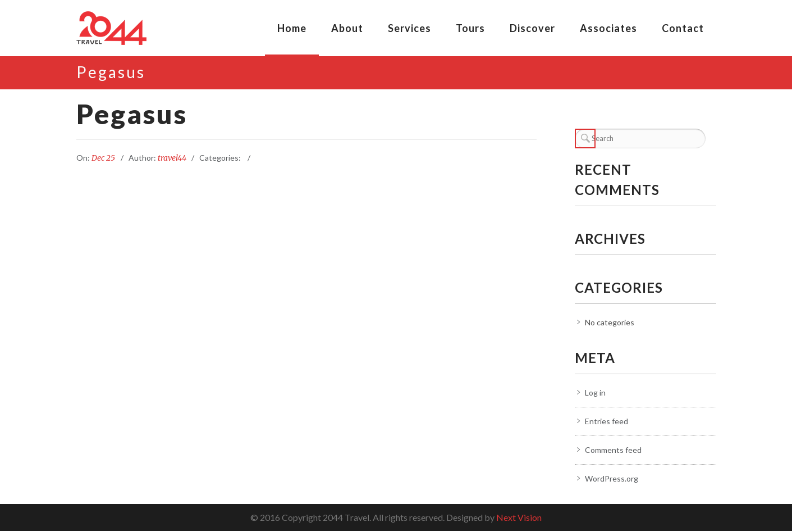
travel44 (172, 158)
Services (409, 28)
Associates (608, 28)
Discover (532, 28)
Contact (683, 28)
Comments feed (613, 450)
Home (291, 28)
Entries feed (606, 421)
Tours (470, 28)
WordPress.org (611, 478)
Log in (595, 392)
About (347, 28)
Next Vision (519, 517)
